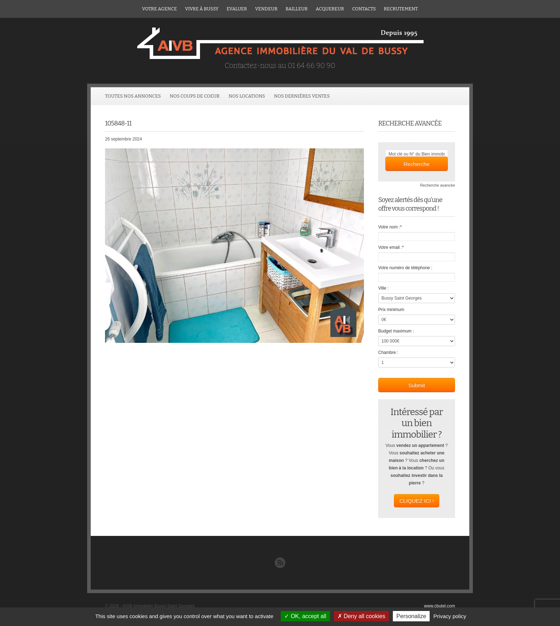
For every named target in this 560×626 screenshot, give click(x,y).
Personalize (411, 616)
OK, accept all (305, 616)
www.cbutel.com (439, 605)
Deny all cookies (361, 616)
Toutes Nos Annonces (133, 96)
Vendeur (266, 8)
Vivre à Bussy (202, 8)
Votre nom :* (390, 227)
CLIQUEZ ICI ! (416, 501)
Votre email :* (391, 247)
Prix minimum (391, 309)
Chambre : (388, 352)
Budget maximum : (396, 331)
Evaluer (236, 8)
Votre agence (159, 8)
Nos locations (247, 96)
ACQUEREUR (330, 8)
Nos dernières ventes (302, 96)
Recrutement (401, 8)
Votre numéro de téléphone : (405, 267)
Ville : (383, 288)
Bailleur (297, 8)
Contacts (364, 8)
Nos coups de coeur (195, 96)
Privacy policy (450, 616)
